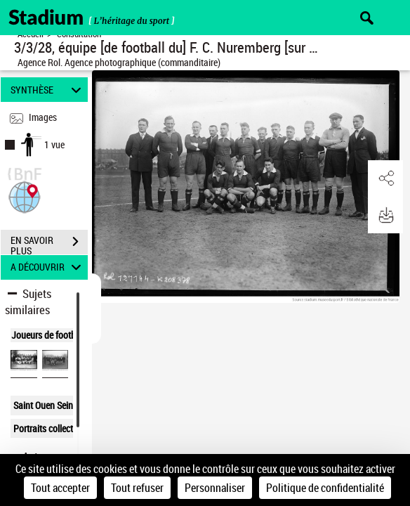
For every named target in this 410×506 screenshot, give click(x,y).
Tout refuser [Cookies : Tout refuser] (137, 487)
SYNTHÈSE (48, 89)
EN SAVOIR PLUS (49, 243)
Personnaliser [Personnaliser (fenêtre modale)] (215, 487)
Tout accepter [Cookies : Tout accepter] (60, 487)
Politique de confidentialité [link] (325, 487)
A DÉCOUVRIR (48, 267)
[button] (24, 195)
